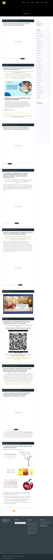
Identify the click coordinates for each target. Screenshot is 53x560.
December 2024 (39, 43)
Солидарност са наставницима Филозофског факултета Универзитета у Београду (16, 322)
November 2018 (40, 90)
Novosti (37, 2)
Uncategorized (9, 291)
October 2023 (39, 60)
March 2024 (39, 57)
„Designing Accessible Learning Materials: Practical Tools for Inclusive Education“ (18, 68)
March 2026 (39, 33)
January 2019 (39, 87)
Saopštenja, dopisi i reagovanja (12, 20)
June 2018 (38, 97)
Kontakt (46, 2)
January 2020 (39, 77)
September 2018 (40, 92)
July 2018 (38, 94)
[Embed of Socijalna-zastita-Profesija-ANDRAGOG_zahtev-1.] (18, 268)
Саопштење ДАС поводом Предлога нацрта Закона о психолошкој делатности (16, 24)
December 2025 (39, 35)
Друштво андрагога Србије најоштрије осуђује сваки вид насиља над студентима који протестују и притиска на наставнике (17, 370)
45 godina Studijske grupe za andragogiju (14, 390)
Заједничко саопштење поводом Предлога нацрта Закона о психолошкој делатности (16, 128)
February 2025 (39, 40)
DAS (4, 20)
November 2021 (40, 67)
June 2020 (38, 72)
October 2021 (39, 70)
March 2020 (39, 75)
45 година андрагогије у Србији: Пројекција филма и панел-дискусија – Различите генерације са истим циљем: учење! (16, 394)
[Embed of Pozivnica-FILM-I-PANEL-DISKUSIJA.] (18, 412)
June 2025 (38, 38)
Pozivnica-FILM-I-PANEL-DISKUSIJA (8, 429)
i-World (12, 558)
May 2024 (38, 53)
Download (22, 58)
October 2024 (39, 48)
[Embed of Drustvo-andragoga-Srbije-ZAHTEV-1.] (18, 206)
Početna (23, 2)
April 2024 (38, 55)
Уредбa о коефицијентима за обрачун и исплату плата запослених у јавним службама (18, 233)
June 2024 (38, 50)
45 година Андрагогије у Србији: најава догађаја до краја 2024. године (18, 446)
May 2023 (38, 62)
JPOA (42, 2)
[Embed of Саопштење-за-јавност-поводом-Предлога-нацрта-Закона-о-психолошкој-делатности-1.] (18, 146)
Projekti (33, 2)
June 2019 (38, 85)
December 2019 (39, 80)
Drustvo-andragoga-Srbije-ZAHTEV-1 (8, 223)
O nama (28, 2)
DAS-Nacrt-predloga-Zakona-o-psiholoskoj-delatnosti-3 (11, 58)
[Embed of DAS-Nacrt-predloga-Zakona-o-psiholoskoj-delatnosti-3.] (18, 41)
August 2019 (39, 82)
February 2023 (39, 65)
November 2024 (40, 45)
